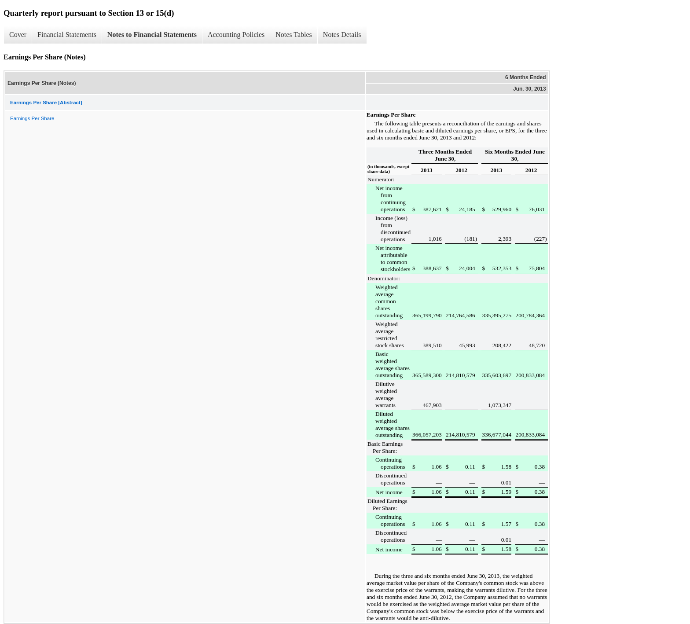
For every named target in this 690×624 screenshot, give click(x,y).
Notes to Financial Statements (152, 34)
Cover (17, 34)
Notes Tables (293, 34)
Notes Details (342, 34)
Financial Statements (66, 34)
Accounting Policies (236, 34)
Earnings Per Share (32, 118)
